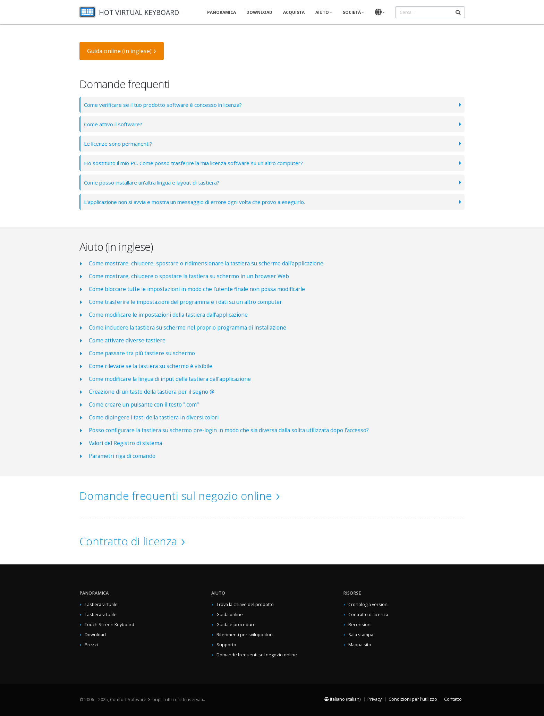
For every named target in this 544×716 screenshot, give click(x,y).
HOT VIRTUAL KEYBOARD (139, 12)
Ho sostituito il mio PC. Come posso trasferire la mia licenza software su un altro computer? (199, 163)
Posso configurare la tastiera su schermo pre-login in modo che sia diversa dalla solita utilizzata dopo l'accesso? (229, 430)
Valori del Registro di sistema (125, 443)
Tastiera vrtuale (101, 614)
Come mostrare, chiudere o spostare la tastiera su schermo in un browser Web (189, 276)
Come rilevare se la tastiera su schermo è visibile (150, 366)
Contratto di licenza (128, 541)
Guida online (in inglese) (119, 51)
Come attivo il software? (114, 124)
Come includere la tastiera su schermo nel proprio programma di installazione (187, 327)
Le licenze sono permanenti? (120, 143)
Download (259, 12)
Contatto (453, 699)
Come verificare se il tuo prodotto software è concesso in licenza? (166, 104)
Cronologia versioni (368, 604)
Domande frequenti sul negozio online (175, 495)
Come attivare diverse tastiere (127, 340)
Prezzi (91, 645)
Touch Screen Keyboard (109, 625)
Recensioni (360, 625)
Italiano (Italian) (342, 699)
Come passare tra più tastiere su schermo (142, 353)
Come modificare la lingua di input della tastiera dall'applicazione (170, 379)
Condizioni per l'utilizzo (413, 699)
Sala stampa (360, 635)
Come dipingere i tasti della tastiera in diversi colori (154, 417)
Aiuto (322, 12)
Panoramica (221, 12)
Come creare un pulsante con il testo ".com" (144, 404)
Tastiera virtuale (101, 604)
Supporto (226, 645)
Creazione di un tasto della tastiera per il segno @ (151, 391)
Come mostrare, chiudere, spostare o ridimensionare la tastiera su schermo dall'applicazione (206, 263)
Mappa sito (359, 645)
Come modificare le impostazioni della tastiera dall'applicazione (168, 314)
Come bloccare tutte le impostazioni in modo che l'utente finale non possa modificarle (197, 289)
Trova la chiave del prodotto (245, 604)
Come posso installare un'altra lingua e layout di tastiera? (156, 182)
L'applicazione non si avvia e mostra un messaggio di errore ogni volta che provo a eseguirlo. (200, 201)
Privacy (374, 699)
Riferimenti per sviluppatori (244, 635)
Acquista (294, 12)
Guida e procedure (236, 625)
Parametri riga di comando (122, 456)
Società (352, 12)
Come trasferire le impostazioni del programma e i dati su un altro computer (185, 302)
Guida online (229, 614)
